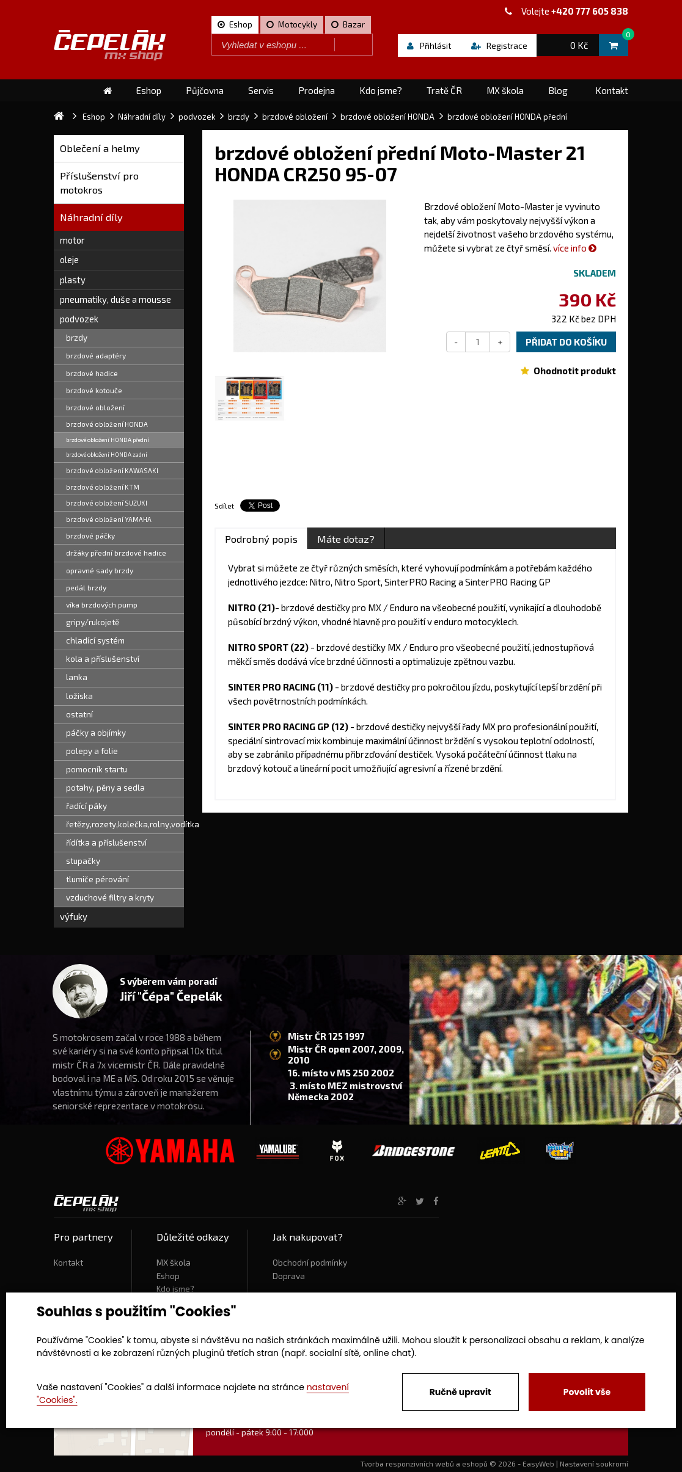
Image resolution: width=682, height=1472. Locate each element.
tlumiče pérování (97, 879)
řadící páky (86, 806)
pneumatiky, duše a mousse (115, 299)
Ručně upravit (460, 1392)
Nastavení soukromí (594, 1463)
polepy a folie (92, 751)
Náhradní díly (91, 217)
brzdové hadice (92, 373)
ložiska (79, 696)
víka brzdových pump (102, 604)
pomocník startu (96, 769)
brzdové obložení (95, 407)
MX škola (173, 1262)
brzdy (76, 338)
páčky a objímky (96, 733)
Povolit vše (586, 1392)
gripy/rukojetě (92, 622)
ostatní (79, 714)
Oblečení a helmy (100, 148)
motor (72, 239)
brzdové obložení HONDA (107, 424)
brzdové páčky (90, 535)
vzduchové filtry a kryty (110, 897)
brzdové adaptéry (96, 355)
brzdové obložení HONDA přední (107, 439)
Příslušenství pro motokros (99, 183)
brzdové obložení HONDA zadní (106, 454)
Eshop (168, 1276)
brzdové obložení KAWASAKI (112, 470)
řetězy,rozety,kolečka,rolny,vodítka (125, 824)
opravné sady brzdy (99, 570)
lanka (76, 677)
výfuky (73, 916)
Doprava (289, 1276)
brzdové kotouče (94, 390)
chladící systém (95, 640)
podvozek (79, 318)
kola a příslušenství (102, 659)
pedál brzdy (86, 587)
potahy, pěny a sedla (105, 787)
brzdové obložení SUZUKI (106, 503)
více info (574, 247)
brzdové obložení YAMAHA (109, 519)
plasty (73, 279)
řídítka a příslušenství (106, 842)
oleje (69, 259)
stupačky (83, 861)
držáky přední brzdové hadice (116, 552)
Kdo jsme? (175, 1289)
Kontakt (68, 1262)
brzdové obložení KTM (102, 487)
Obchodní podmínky (310, 1262)
